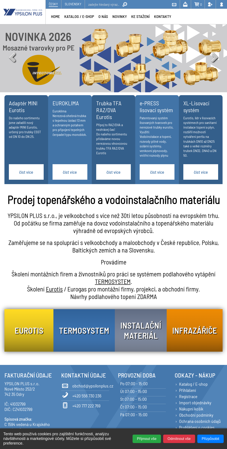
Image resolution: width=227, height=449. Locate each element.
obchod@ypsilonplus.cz (85, 385)
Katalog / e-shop (79, 16)
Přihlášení (187, 390)
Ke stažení (140, 16)
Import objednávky (195, 402)
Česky (53, 4)
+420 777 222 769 (80, 405)
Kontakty (162, 16)
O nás (103, 16)
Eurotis (54, 289)
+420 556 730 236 (81, 395)
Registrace (188, 396)
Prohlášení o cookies (197, 427)
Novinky (119, 16)
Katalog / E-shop (193, 384)
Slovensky (73, 4)
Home (55, 16)
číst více (26, 172)
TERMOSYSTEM (113, 281)
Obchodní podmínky (196, 415)
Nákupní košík (191, 408)
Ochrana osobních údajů (200, 421)
